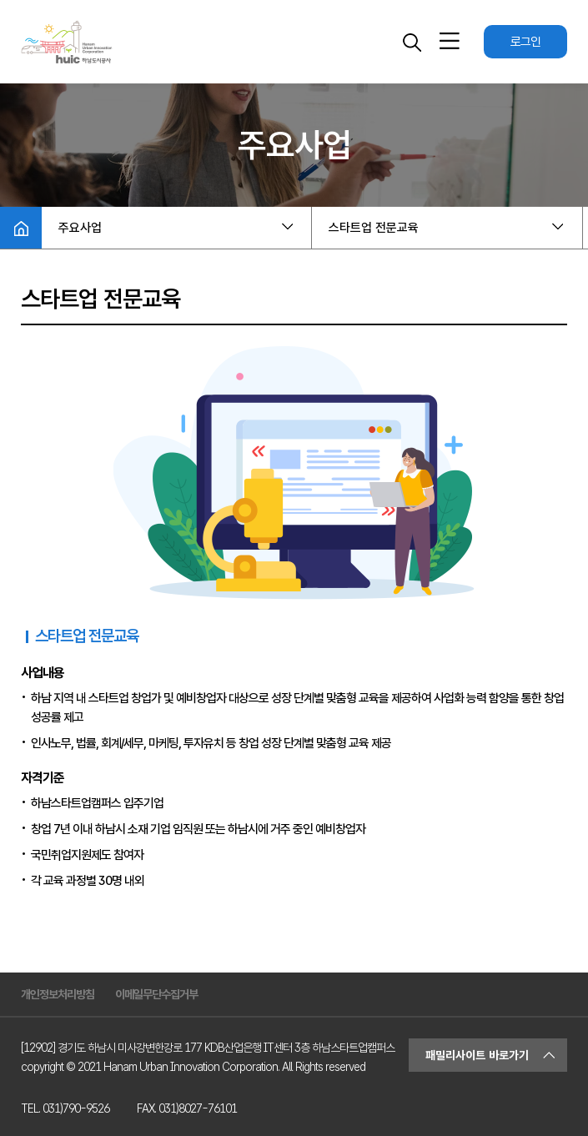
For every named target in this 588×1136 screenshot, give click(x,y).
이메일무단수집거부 (156, 994)
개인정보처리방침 (57, 994)
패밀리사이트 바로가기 (477, 1055)
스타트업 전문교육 (374, 227)
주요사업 (80, 227)
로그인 (525, 41)
